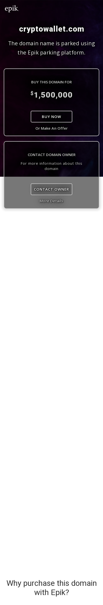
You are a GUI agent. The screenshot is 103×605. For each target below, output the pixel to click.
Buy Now (51, 116)
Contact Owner (51, 189)
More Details (51, 201)
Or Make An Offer (51, 128)
